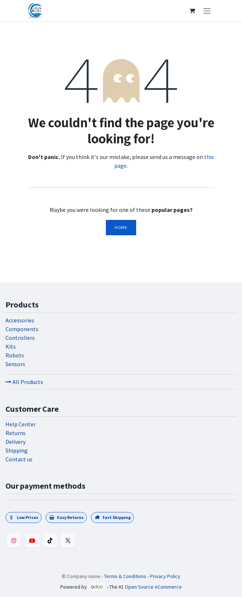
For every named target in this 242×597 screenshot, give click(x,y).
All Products (24, 381)
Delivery (15, 441)
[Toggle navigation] (207, 10)
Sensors (15, 364)
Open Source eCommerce (153, 587)
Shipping (16, 450)
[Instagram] (14, 540)
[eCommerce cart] (192, 10)
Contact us (18, 459)
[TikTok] (50, 540)
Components (21, 329)
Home (121, 227)
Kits (10, 346)
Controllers (20, 337)
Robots (14, 355)
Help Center (20, 424)
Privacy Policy (165, 576)
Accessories (19, 320)
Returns (15, 433)
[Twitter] (68, 540)
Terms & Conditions (125, 576)
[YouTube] (32, 540)
